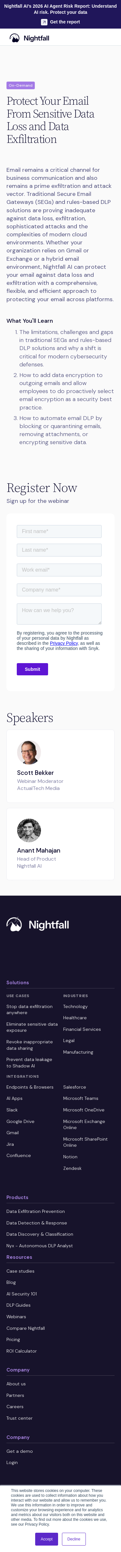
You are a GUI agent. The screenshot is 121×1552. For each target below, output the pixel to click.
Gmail (12, 1133)
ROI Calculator (21, 1351)
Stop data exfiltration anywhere (29, 1010)
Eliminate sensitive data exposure (32, 1027)
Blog (11, 1282)
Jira (10, 1144)
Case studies (20, 1271)
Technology (75, 1006)
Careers (15, 1406)
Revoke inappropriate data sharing (29, 1045)
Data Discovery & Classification (39, 1234)
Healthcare (75, 1018)
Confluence (18, 1155)
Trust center (19, 1418)
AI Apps (14, 1098)
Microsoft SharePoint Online (85, 1142)
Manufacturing (78, 1052)
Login (12, 1462)
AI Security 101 (21, 1294)
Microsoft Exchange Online (84, 1124)
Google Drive (20, 1121)
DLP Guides (18, 1305)
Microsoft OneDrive (84, 1110)
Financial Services (82, 1029)
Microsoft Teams (80, 1098)
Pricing (13, 1339)
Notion (70, 1157)
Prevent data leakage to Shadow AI (29, 1063)
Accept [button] (47, 1539)
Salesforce (74, 1087)
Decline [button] (73, 1539)
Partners (15, 1395)
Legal (69, 1040)
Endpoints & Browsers (30, 1087)
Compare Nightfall (25, 1328)
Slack (12, 1110)
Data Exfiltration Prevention (35, 1211)
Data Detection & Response (36, 1223)
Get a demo (19, 1451)
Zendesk (72, 1168)
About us (16, 1384)
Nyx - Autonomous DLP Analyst (39, 1246)
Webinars (16, 1317)
